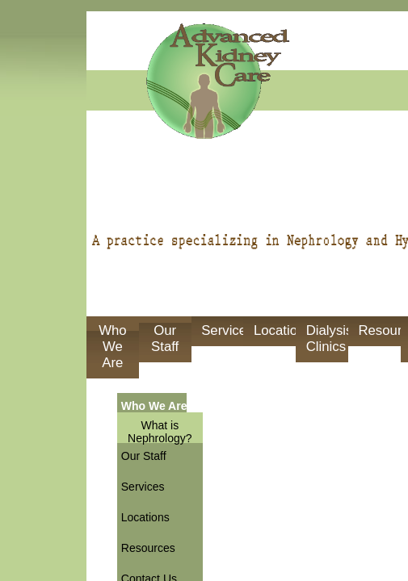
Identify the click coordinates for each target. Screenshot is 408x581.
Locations (275, 330)
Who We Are (113, 346)
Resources (379, 330)
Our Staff (165, 338)
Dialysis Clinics (327, 338)
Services (222, 330)
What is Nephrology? (159, 432)
